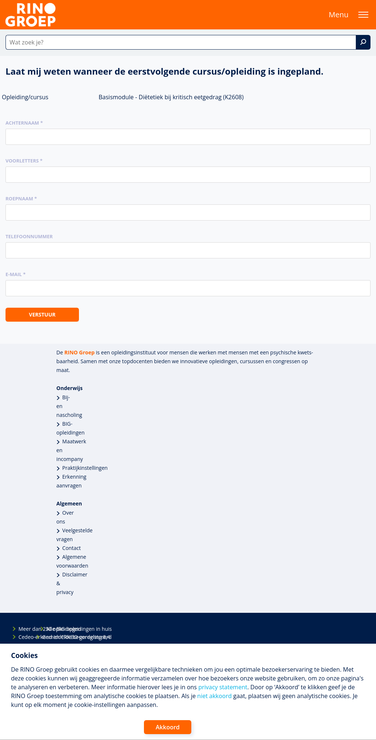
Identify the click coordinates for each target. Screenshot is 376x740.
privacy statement (222, 687)
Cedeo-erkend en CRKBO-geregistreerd (24, 636)
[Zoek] (363, 42)
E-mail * (16, 274)
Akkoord (168, 727)
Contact (71, 547)
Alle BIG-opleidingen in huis (52, 628)
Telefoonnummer (29, 236)
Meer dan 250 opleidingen (24, 628)
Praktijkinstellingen (85, 467)
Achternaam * (24, 122)
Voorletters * (24, 160)
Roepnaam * (21, 198)
